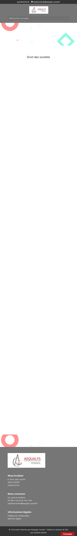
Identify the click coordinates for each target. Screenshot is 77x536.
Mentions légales (14, 518)
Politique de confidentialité (18, 516)
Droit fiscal (38, 421)
